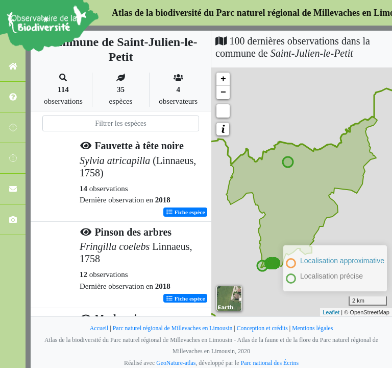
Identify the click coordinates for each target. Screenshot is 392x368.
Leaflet (331, 312)
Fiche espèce (185, 212)
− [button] (223, 92)
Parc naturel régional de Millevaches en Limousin (172, 328)
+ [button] (223, 79)
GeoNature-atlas (175, 362)
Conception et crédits (263, 328)
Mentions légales (314, 328)
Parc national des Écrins (270, 362)
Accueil (96, 328)
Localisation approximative (342, 261)
